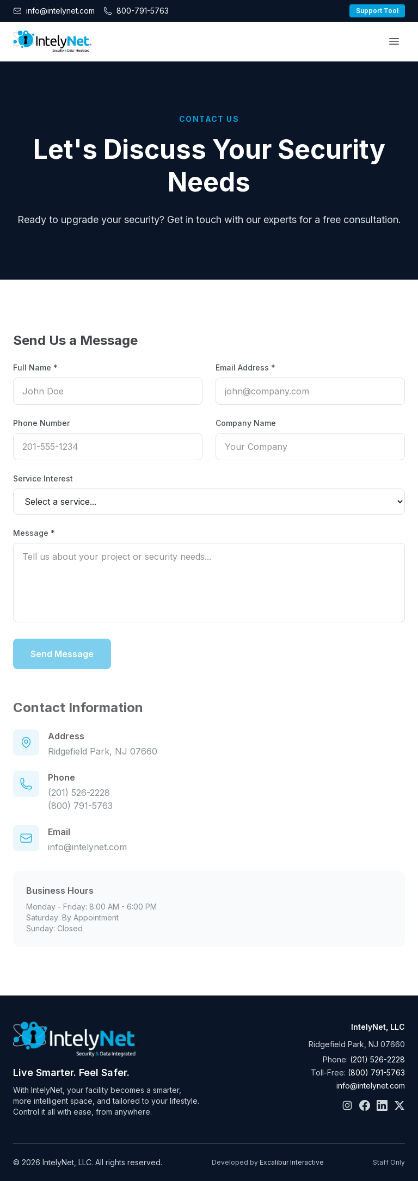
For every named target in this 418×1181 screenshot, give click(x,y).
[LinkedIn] (382, 1105)
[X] (399, 1105)
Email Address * (245, 367)
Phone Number (41, 423)
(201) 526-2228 (79, 802)
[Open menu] (394, 41)
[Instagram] (347, 1105)
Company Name (246, 423)
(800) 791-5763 (80, 815)
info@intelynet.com (87, 856)
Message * (34, 532)
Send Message (62, 653)
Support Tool (377, 11)
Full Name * (35, 367)
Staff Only (389, 1162)
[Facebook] (364, 1105)
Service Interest (43, 478)
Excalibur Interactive (292, 1162)
